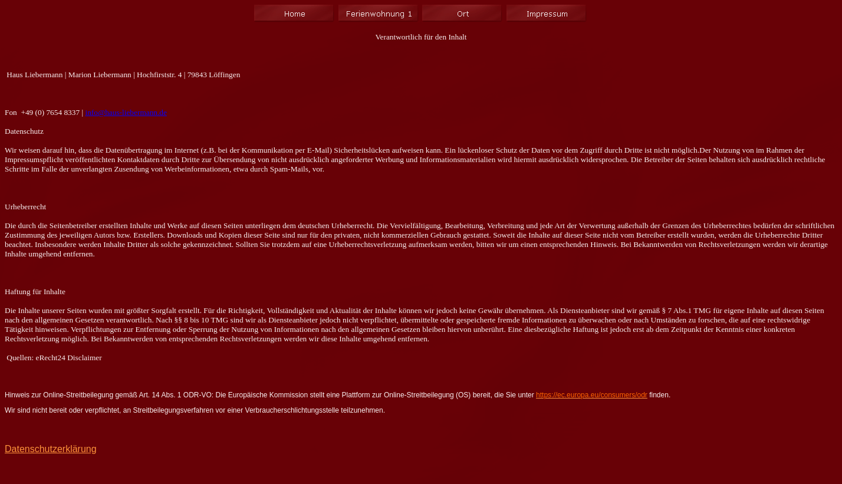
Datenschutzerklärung (51, 449)
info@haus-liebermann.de (125, 112)
